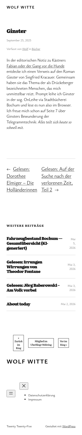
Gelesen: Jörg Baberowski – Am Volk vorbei (33, 287)
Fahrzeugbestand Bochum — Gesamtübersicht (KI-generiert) (34, 243)
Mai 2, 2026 (68, 304)
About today (18, 304)
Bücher (36, 49)
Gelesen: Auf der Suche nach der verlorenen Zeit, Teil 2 (57, 179)
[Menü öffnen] (11, 393)
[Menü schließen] (23, 386)
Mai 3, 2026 (71, 266)
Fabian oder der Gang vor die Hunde (36, 65)
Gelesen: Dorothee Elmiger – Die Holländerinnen (22, 179)
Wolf (25, 49)
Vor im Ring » (63, 342)
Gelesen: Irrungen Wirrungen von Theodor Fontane (24, 267)
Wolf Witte (21, 7)
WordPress (68, 426)
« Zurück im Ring (18, 343)
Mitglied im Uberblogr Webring (41, 342)
